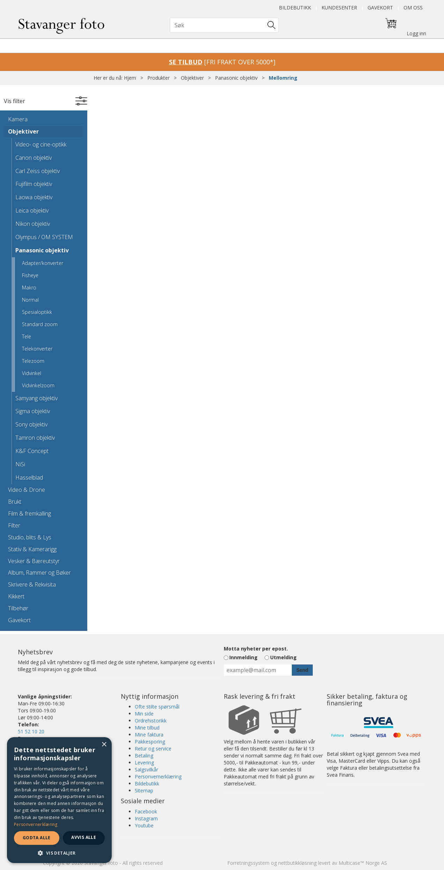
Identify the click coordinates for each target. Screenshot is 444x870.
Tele (26, 336)
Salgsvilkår (146, 769)
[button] (59, 852)
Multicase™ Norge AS (363, 863)
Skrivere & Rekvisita (32, 584)
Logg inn (416, 33)
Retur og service (153, 748)
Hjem (130, 77)
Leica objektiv (32, 210)
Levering (144, 762)
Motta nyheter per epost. (256, 648)
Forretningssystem (248, 863)
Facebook (146, 811)
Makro (29, 287)
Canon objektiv (33, 157)
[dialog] (59, 800)
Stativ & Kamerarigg (32, 549)
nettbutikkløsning (297, 863)
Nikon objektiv (32, 224)
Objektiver (192, 77)
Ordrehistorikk (150, 720)
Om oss (413, 7)
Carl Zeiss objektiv (37, 171)
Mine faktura (149, 734)
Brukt (14, 501)
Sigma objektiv (32, 411)
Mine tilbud (147, 727)
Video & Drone (26, 490)
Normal (30, 299)
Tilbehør (18, 608)
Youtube (144, 825)
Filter (14, 525)
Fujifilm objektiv (33, 184)
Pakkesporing (150, 741)
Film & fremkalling (29, 513)
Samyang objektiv (36, 398)
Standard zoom (40, 324)
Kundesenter (339, 7)
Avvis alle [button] (83, 837)
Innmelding (243, 657)
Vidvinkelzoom (38, 385)
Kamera (18, 119)
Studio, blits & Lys (29, 537)
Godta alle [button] (37, 838)
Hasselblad (29, 477)
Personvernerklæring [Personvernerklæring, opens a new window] (36, 824)
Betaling (144, 755)
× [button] (103, 744)
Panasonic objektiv (236, 77)
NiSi (20, 464)
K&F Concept (32, 451)
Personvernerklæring (158, 776)
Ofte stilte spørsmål (157, 706)
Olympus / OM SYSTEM (44, 237)
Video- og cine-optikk (40, 144)
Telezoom (33, 361)
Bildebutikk (295, 7)
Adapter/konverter (42, 263)
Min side (144, 713)
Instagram (146, 818)
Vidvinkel (31, 373)
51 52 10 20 (31, 731)
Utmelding (283, 657)
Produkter (158, 77)
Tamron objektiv (35, 437)
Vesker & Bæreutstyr (34, 561)
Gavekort (380, 7)
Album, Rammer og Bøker (39, 572)
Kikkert (16, 596)
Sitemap (144, 790)
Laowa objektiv (33, 197)
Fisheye (30, 275)
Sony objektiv (31, 424)
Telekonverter (37, 348)
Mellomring (283, 77)
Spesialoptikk (37, 312)
